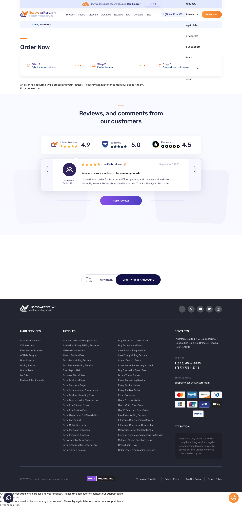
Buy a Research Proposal (76, 435)
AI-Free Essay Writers (74, 350)
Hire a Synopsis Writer (129, 400)
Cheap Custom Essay (129, 360)
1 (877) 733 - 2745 (187, 367)
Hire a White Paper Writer (131, 405)
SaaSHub (116, 142)
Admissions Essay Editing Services (81, 345)
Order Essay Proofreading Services (136, 450)
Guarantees (26, 370)
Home (35, 25)
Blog (149, 14)
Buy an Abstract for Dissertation (80, 445)
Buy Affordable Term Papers (77, 440)
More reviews (121, 200)
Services (70, 14)
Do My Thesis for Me (129, 375)
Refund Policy (215, 479)
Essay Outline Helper (129, 385)
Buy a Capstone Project (75, 385)
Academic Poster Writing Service (80, 340)
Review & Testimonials (32, 380)
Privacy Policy (172, 479)
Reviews (118, 14)
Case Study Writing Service (132, 355)
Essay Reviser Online (129, 390)
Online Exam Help (127, 445)
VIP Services (27, 345)
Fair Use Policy (193, 479)
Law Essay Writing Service (132, 415)
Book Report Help (72, 370)
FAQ (128, 14)
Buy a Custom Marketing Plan (78, 395)
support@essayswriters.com (192, 382)
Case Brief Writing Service (132, 350)
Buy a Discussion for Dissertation (80, 400)
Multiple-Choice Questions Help (135, 440)
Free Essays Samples (31, 350)
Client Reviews (68, 142)
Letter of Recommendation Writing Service (140, 435)
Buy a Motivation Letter (75, 425)
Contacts (138, 14)
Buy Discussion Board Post (132, 370)
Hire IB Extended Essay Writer (134, 410)
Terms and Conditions (147, 479)
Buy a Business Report (74, 380)
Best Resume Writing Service (78, 365)
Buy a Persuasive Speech (76, 430)
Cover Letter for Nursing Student (135, 365)
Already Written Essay (74, 355)
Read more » (134, 4)
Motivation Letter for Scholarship (135, 430)
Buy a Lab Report (72, 420)
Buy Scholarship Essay (130, 345)
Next (195, 175)
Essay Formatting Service (132, 380)
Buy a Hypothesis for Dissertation (80, 415)
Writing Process (28, 365)
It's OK (152, 4)
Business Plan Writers (74, 375)
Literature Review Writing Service (136, 420)
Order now (211, 14)
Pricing (81, 14)
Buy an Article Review (74, 450)
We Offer (24, 375)
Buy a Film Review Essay (76, 410)
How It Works (27, 360)
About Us (106, 14)
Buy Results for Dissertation (133, 340)
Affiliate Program (29, 355)
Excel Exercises (126, 395)
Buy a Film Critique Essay (76, 405)
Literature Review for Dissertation (136, 425)
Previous (47, 175)
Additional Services (30, 340)
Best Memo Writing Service (77, 360)
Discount (93, 14)
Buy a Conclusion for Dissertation (80, 390)
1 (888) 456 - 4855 (173, 14)
